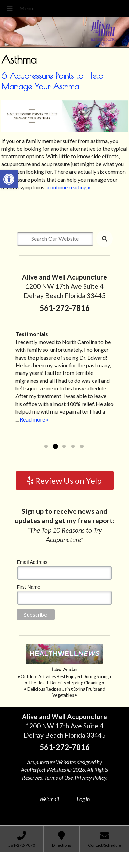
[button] (9, 179)
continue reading (68, 187)
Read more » (34, 419)
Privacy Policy (90, 777)
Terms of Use (58, 777)
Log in (83, 799)
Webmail (49, 799)
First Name (28, 587)
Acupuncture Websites (51, 762)
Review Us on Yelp (64, 480)
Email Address (32, 562)
